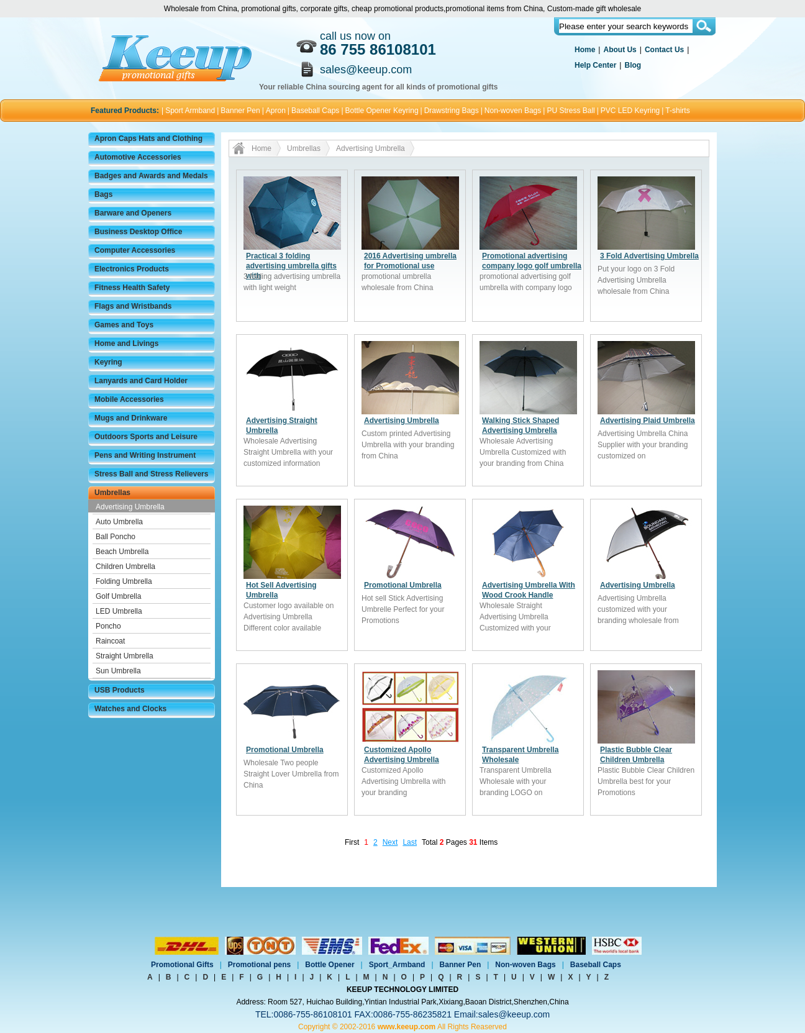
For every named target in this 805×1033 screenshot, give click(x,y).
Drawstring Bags (451, 110)
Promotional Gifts (182, 964)
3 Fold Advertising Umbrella (649, 256)
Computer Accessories (134, 250)
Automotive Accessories (137, 157)
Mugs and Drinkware (130, 418)
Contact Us (664, 49)
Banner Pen (240, 110)
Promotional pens (259, 964)
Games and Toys (123, 325)
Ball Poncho (115, 536)
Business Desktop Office (138, 231)
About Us (619, 49)
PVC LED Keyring (630, 110)
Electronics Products (131, 269)
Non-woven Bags (512, 110)
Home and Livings (126, 343)
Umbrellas (112, 492)
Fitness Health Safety (132, 287)
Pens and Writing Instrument (145, 455)
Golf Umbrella (118, 596)
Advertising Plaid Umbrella (647, 420)
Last (409, 842)
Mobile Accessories (129, 399)
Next (390, 842)
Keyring (108, 362)
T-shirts (677, 110)
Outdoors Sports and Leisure (146, 436)
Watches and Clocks (130, 708)
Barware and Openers (132, 213)
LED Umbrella (119, 611)
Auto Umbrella (119, 521)
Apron (276, 110)
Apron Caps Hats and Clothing (148, 138)
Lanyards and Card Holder (141, 380)
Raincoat (110, 641)
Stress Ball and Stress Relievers (151, 474)
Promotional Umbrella (403, 585)
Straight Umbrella (124, 656)
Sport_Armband (397, 964)
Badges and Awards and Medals (151, 175)
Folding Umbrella (124, 581)
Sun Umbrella (118, 671)
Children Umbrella (125, 566)
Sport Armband (190, 110)
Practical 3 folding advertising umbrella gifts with (291, 266)
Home (585, 49)
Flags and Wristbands (132, 306)
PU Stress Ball (570, 110)
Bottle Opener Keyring (382, 110)
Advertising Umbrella (130, 507)
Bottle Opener (329, 964)
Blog (632, 65)
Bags (103, 194)
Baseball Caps (315, 110)
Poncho (108, 626)
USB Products (119, 690)
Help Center (595, 65)
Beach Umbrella (122, 551)
